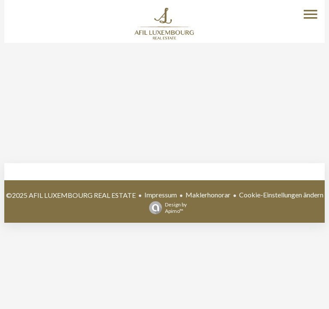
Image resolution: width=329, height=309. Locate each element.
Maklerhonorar (207, 195)
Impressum (160, 195)
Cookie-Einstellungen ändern (281, 195)
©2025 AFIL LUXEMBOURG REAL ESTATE (71, 195)
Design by (166, 207)
